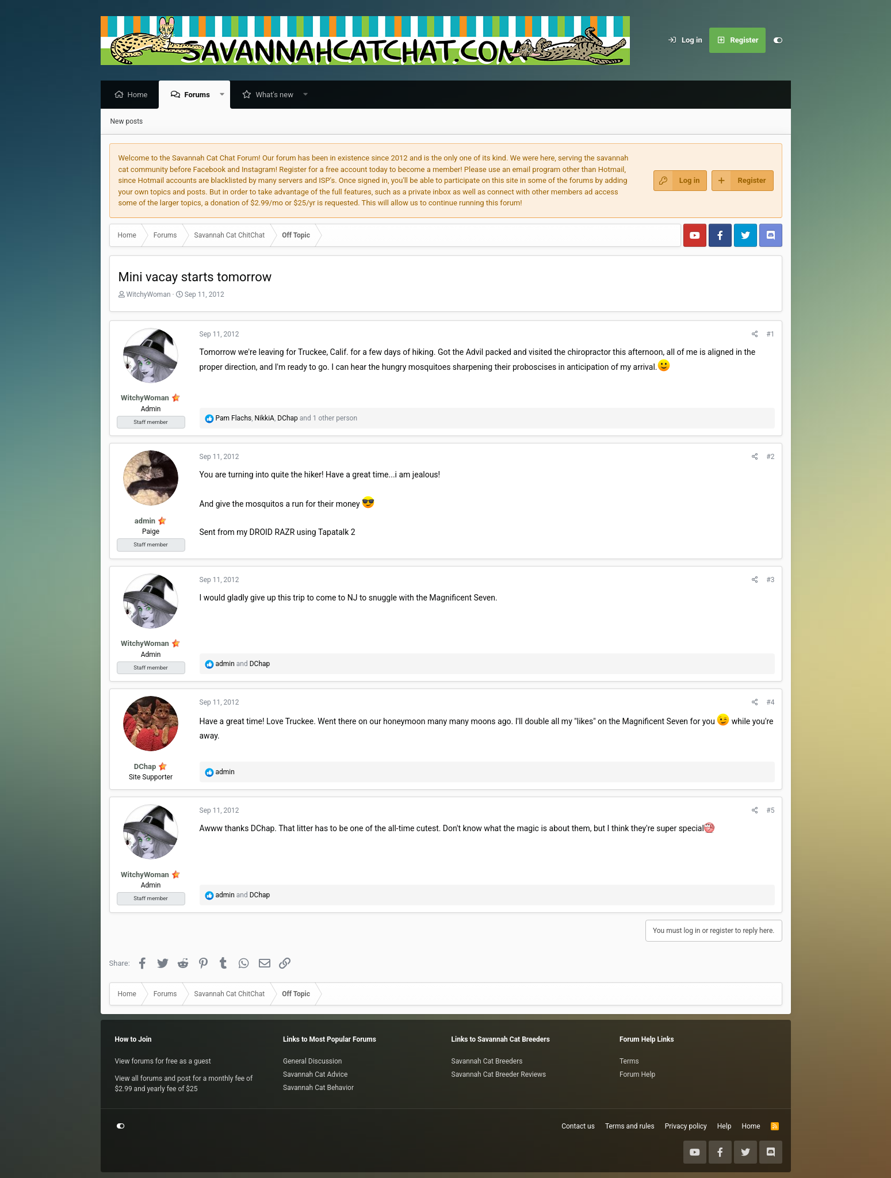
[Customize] (778, 40)
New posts (126, 122)
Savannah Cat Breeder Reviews (499, 1074)
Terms (629, 1061)
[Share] (755, 335)
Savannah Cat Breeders (487, 1061)
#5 (770, 811)
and (242, 664)
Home (141, 95)
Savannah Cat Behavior (318, 1088)
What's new (277, 95)
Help (724, 1126)
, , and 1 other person (286, 419)
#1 (770, 335)
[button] (224, 95)
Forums (199, 95)
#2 (770, 457)
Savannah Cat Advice (315, 1074)
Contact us (578, 1126)
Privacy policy (686, 1126)
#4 (770, 703)
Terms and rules (630, 1126)
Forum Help (637, 1074)
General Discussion (312, 1061)
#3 (770, 580)
